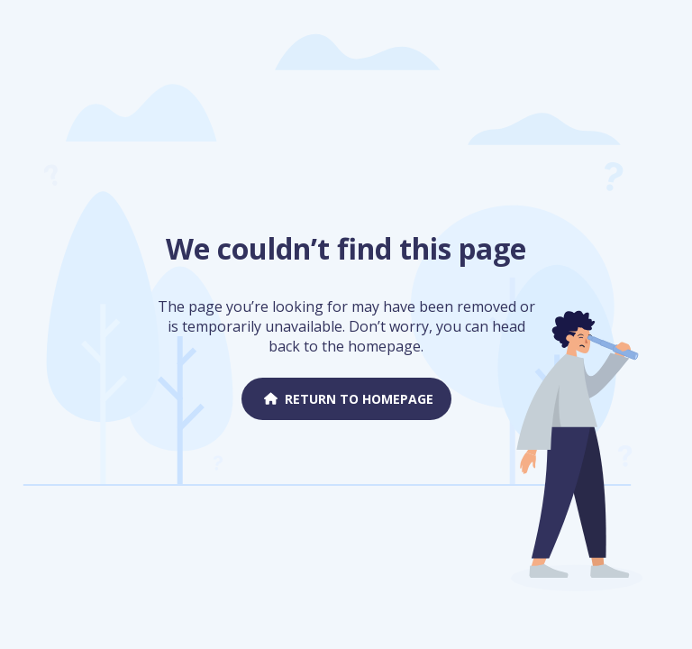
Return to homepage (346, 399)
